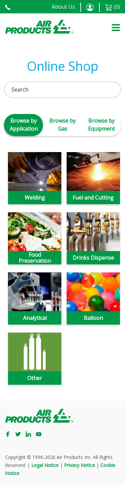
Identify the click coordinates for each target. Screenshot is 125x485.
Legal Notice (45, 465)
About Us (63, 6)
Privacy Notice (79, 465)
